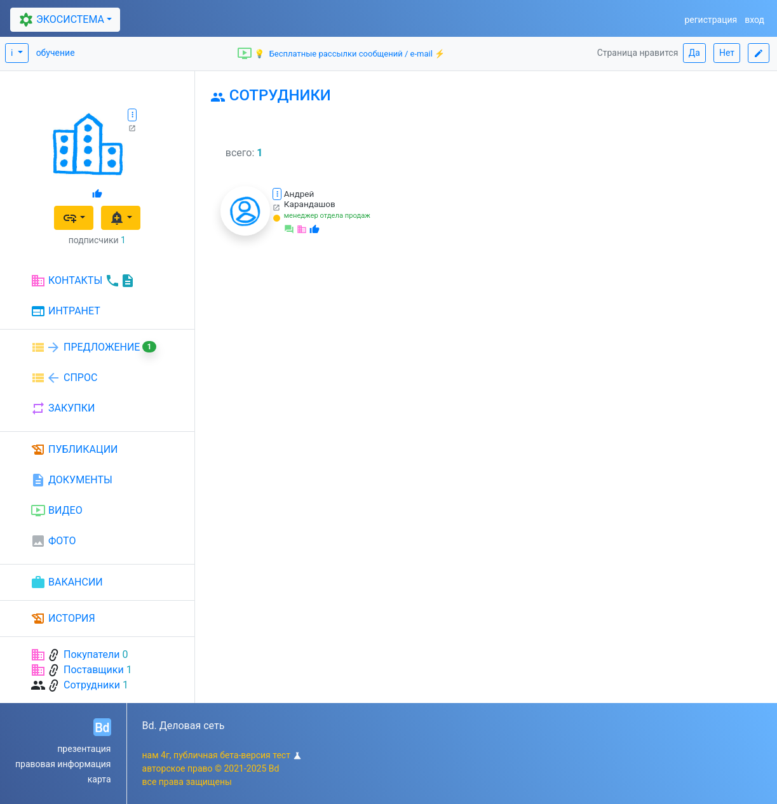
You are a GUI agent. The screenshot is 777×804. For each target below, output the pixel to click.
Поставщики (94, 670)
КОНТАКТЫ (82, 280)
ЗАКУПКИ (62, 408)
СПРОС (63, 377)
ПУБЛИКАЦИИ (74, 449)
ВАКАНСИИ (66, 582)
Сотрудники (92, 685)
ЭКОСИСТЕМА (59, 19)
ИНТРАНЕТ (65, 312)
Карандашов (309, 204)
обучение (55, 53)
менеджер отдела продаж (327, 215)
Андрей (299, 194)
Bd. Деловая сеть (183, 726)
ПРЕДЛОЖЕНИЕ (93, 347)
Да (694, 53)
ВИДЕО (56, 510)
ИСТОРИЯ (62, 618)
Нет (726, 53)
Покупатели (92, 654)
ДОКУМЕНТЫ (71, 480)
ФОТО (53, 541)
